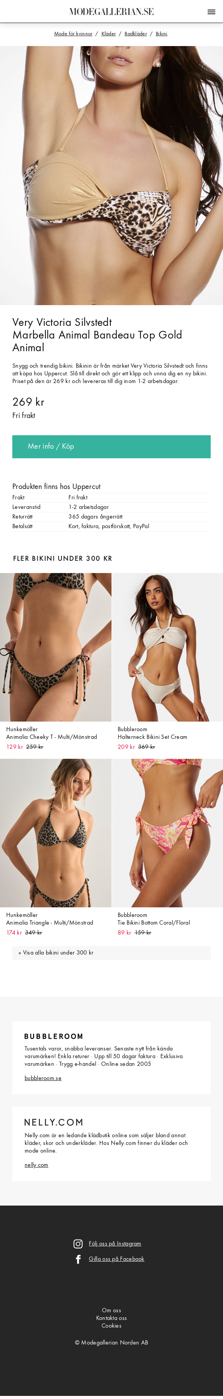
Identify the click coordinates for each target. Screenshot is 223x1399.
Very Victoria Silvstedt (62, 323)
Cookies (111, 1326)
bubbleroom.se (43, 1078)
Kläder (109, 33)
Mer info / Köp (51, 447)
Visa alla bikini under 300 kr (58, 953)
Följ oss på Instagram (115, 1244)
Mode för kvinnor (73, 33)
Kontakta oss (111, 1318)
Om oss (111, 1311)
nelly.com (36, 1165)
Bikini (162, 33)
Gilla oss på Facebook (116, 1259)
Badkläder (136, 33)
